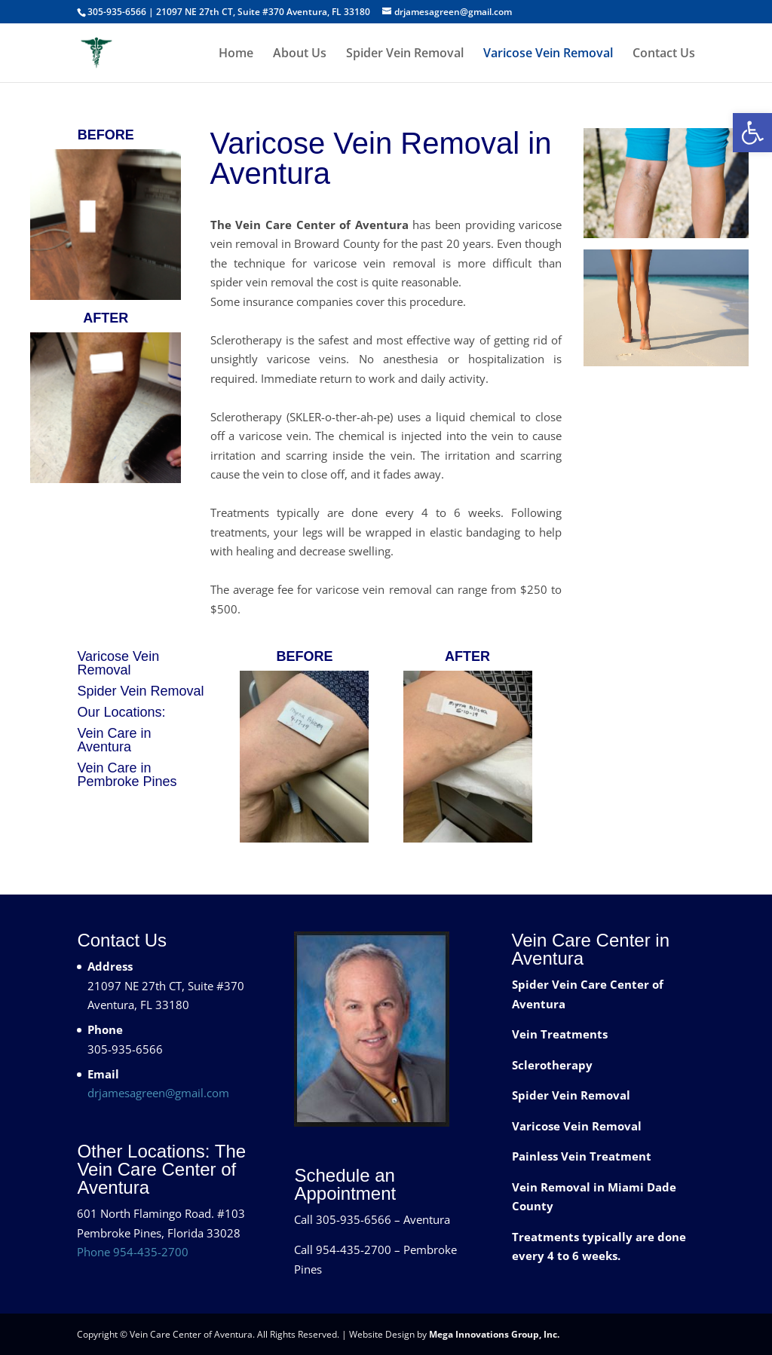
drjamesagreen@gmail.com (158, 1092)
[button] (752, 132)
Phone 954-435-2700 (132, 1251)
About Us (299, 54)
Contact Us (664, 54)
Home (236, 54)
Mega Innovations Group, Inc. (494, 1334)
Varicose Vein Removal (548, 54)
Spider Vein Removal (405, 54)
